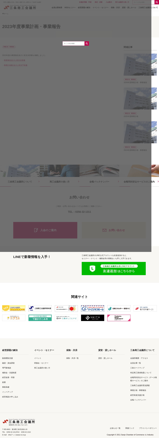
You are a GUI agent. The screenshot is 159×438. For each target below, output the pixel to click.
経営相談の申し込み (10, 397)
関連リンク (129, 428)
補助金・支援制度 (9, 373)
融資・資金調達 (8, 363)
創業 (4, 382)
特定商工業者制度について (140, 373)
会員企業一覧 (135, 363)
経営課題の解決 (10, 350)
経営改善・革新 (8, 377)
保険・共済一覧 (72, 358)
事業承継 (5, 387)
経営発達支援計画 (137, 395)
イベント (37, 358)
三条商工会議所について (142, 350)
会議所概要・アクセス (139, 358)
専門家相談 (6, 368)
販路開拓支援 (7, 358)
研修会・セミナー (41, 363)
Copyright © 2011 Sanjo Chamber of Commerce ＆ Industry (130, 435)
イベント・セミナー (44, 350)
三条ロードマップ (137, 368)
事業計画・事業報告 (138, 390)
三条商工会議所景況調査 (140, 385)
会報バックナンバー (138, 400)
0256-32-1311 (83, 211)
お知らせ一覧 (115, 428)
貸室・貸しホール (107, 350)
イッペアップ (7, 392)
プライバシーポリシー (148, 428)
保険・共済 (71, 350)
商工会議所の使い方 (42, 368)
